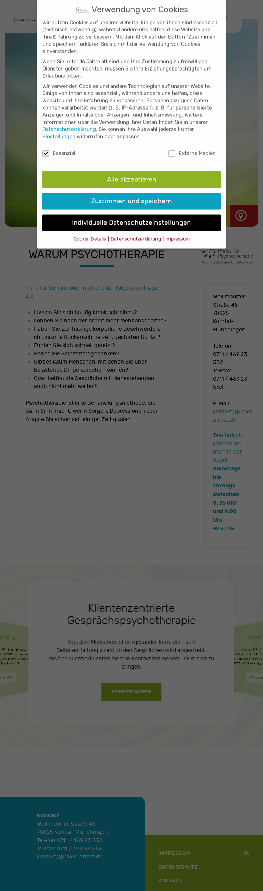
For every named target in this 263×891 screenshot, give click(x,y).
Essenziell (59, 143)
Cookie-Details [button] (90, 229)
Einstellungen (58, 127)
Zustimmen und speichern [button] (131, 191)
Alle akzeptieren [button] (131, 170)
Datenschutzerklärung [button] (136, 229)
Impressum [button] (177, 229)
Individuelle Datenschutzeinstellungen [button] (131, 213)
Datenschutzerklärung (69, 120)
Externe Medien (192, 143)
